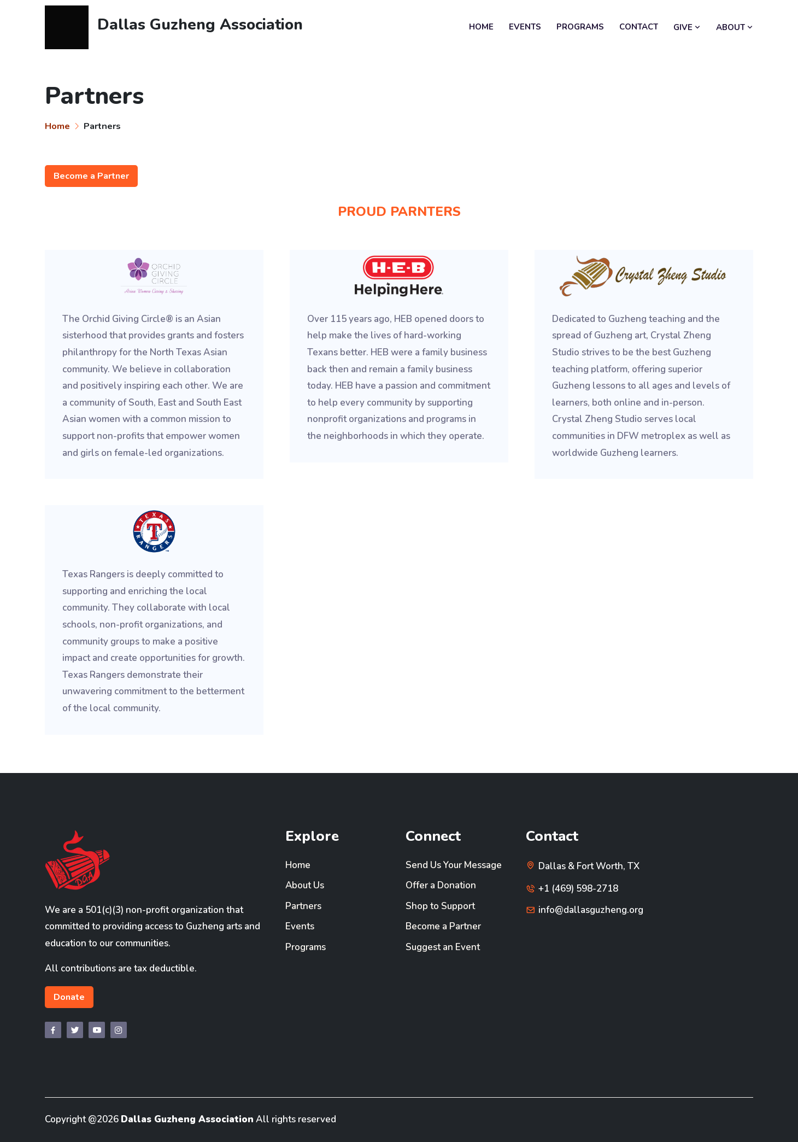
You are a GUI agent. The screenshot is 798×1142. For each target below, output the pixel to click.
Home (57, 126)
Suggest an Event (443, 947)
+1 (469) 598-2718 (578, 888)
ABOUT (734, 27)
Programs (305, 947)
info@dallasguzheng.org (590, 910)
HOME (481, 26)
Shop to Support (440, 906)
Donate (69, 997)
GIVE (687, 27)
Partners (303, 906)
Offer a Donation (441, 885)
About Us (305, 885)
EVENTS (525, 26)
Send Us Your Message (454, 865)
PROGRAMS (580, 26)
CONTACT (638, 26)
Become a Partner (91, 176)
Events (299, 926)
